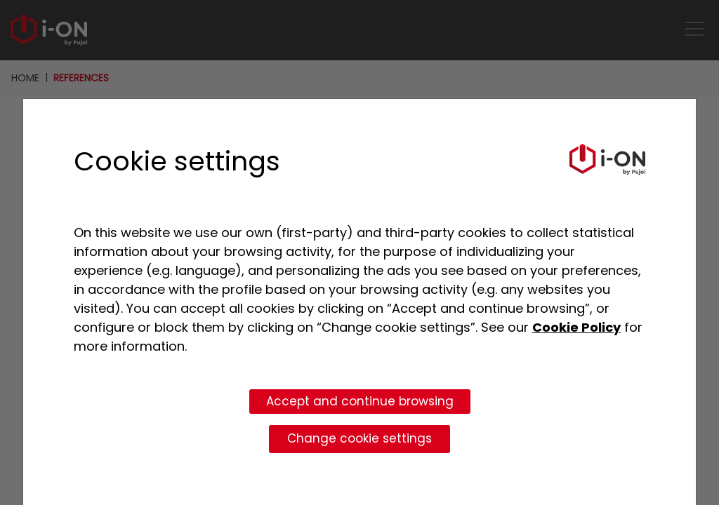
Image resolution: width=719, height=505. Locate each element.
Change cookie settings (359, 438)
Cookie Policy (576, 327)
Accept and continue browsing (360, 401)
